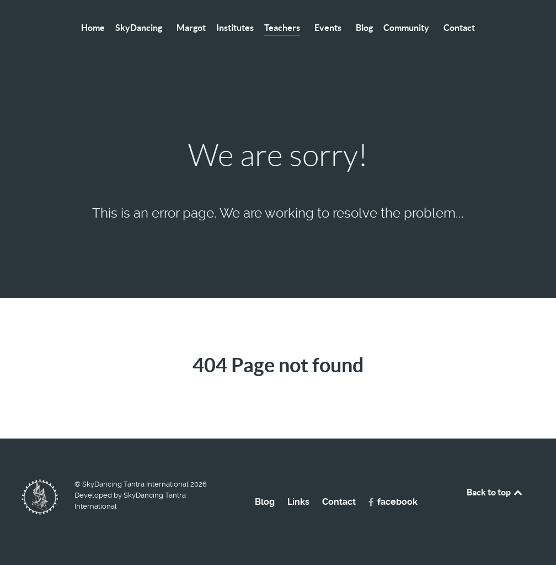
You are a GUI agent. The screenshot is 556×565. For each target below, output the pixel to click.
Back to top (495, 492)
